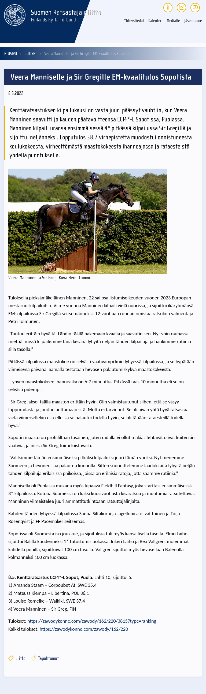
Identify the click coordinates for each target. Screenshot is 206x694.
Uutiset (30, 53)
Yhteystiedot (134, 20)
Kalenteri (155, 20)
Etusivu (10, 53)
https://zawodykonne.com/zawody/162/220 (84, 629)
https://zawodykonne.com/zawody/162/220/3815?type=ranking (91, 621)
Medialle (173, 20)
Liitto (16, 658)
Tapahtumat (45, 658)
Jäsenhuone (193, 20)
